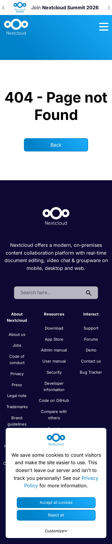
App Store (54, 339)
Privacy (17, 373)
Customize (56, 531)
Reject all (56, 515)
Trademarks (17, 406)
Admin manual (54, 350)
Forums (91, 339)
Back (56, 145)
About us (17, 334)
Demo (91, 350)
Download (54, 328)
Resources (54, 314)
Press (17, 384)
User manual (54, 361)
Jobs (17, 345)
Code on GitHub (54, 400)
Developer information (54, 386)
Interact (91, 314)
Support (91, 328)
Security (54, 372)
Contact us (91, 361)
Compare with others (54, 414)
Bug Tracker (91, 372)
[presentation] (3, 7)
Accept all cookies (56, 502)
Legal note (17, 395)
